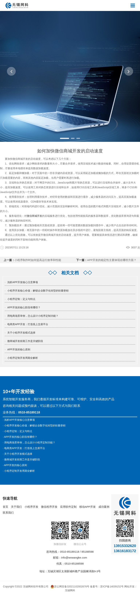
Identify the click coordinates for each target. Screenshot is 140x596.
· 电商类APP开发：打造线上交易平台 (24, 448)
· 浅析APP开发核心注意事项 (19, 419)
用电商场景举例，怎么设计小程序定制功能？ (32, 315)
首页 (5, 506)
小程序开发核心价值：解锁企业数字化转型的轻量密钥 (38, 290)
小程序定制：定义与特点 (21, 299)
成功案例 (103, 506)
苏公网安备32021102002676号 (69, 586)
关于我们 (16, 506)
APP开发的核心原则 (18, 349)
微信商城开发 (34, 215)
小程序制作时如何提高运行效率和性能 (38, 260)
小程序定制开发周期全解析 (22, 357)
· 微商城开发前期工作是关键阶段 (21, 459)
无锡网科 (70, 590)
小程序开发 (31, 506)
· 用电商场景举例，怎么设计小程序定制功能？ (29, 442)
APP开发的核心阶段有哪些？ (23, 307)
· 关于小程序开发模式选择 (17, 453)
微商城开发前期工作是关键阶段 (25, 341)
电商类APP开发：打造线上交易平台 (27, 324)
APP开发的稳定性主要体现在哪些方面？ (111, 260)
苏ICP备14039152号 (112, 586)
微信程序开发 (49, 506)
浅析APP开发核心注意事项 (22, 282)
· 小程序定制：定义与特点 (17, 431)
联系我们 (8, 512)
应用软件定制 (68, 506)
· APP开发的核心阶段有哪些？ (20, 436)
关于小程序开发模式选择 (21, 332)
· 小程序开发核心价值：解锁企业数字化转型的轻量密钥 (34, 425)
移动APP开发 (87, 506)
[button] (11, 71)
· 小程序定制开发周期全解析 (19, 470)
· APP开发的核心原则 (15, 465)
